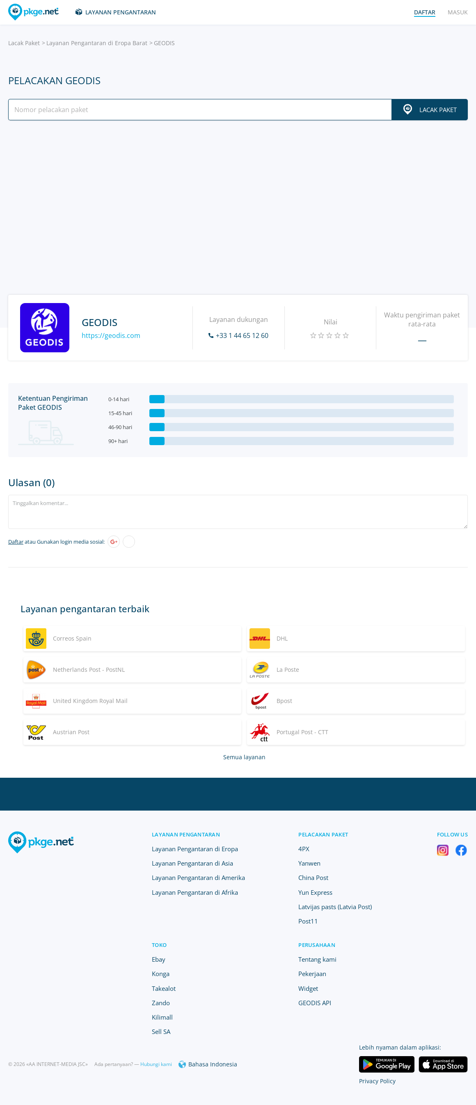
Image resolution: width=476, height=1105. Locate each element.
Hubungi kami (156, 1064)
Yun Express (315, 892)
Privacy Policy (377, 1080)
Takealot (164, 988)
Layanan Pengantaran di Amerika (198, 877)
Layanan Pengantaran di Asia (192, 863)
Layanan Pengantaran (120, 12)
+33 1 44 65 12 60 (242, 335)
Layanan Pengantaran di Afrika (195, 892)
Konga (160, 973)
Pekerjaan (312, 973)
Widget (308, 988)
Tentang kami (317, 959)
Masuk (458, 12)
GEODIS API (314, 1003)
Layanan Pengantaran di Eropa (195, 849)
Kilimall (162, 1017)
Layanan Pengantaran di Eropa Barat (96, 43)
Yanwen (309, 863)
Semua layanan (244, 757)
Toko (159, 945)
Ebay (158, 959)
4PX (303, 849)
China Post (313, 877)
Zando (161, 1003)
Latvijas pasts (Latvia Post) (335, 907)
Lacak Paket (24, 43)
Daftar (15, 541)
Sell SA (161, 1031)
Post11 (308, 921)
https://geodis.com (111, 335)
